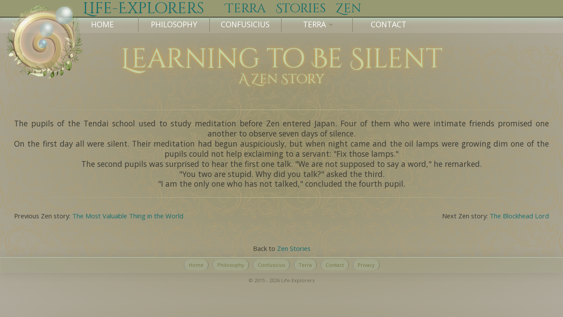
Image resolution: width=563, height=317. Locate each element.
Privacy (366, 265)
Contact (388, 24)
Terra (305, 265)
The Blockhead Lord (519, 215)
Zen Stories (294, 248)
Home (102, 24)
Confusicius (245, 24)
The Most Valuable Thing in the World (127, 215)
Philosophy (174, 24)
